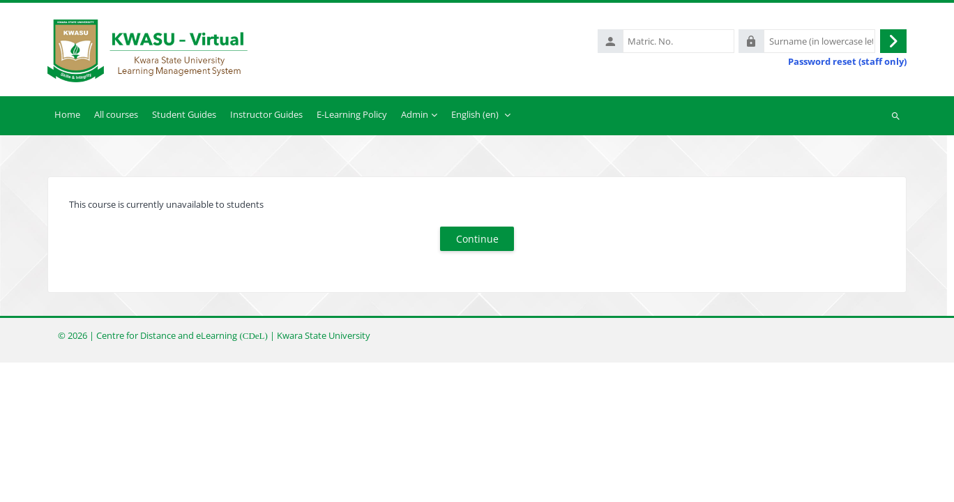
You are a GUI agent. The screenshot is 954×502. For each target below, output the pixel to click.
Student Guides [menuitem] (184, 114)
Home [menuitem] (67, 114)
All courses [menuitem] (116, 114)
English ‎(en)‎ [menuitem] (475, 114)
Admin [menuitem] (414, 114)
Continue (477, 238)
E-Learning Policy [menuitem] (352, 114)
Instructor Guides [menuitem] (266, 114)
